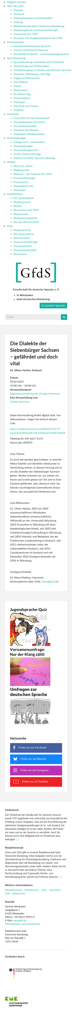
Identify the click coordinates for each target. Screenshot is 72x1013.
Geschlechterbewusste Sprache (32, 45)
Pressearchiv (20, 181)
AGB (7, 893)
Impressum (55, 890)
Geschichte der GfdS (25, 33)
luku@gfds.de (49, 581)
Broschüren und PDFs (26, 209)
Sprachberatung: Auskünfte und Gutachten (38, 61)
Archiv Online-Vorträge (27, 153)
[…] (17, 839)
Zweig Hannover (20, 401)
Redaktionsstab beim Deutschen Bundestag (38, 25)
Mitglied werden (16, 1)
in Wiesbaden (25, 295)
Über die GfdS (15, 5)
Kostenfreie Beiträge (25, 241)
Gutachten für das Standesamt (31, 117)
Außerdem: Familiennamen (29, 133)
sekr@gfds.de (20, 920)
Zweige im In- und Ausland (29, 141)
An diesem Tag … (23, 93)
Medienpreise (21, 169)
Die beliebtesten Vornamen (29, 121)
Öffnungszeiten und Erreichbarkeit (22, 924)
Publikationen (15, 193)
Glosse (17, 85)
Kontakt (18, 9)
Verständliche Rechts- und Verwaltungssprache (41, 53)
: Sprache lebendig (34, 157)
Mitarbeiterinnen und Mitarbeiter (33, 17)
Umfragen (19, 101)
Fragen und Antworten (26, 77)
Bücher (17, 205)
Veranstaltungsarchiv (25, 149)
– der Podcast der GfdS (32, 173)
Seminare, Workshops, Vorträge (32, 73)
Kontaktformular (13, 890)
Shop (10, 225)
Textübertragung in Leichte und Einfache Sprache (42, 69)
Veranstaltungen (16, 137)
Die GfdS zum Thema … (27, 105)
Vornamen (13, 113)
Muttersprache (22, 201)
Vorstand (18, 13)
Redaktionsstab (14, 847)
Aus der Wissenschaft (26, 221)
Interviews (19, 189)
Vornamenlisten (22, 245)
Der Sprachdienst (23, 197)
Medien (11, 161)
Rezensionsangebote (25, 217)
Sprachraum (20, 89)
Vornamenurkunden (25, 125)
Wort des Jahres (23, 165)
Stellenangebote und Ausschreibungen (35, 29)
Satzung (18, 21)
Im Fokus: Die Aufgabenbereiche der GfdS (37, 37)
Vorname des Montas (25, 129)
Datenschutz (18, 893)
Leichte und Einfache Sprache (30, 49)
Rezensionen (20, 213)
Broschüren (20, 253)
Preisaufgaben (21, 97)
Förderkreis (12, 809)
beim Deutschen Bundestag (33, 299)
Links (44, 890)
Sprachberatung (16, 57)
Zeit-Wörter (20, 81)
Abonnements (21, 237)
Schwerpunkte (15, 41)
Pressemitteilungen (24, 177)
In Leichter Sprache (53, 305)
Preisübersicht (32, 890)
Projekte (18, 109)
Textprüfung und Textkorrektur (31, 65)
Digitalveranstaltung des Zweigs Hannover (35, 393)
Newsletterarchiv (23, 185)
